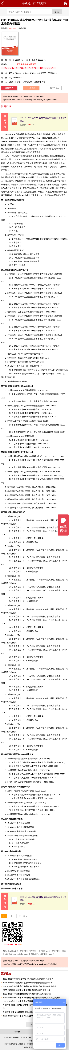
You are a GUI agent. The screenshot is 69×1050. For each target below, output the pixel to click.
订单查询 (31, 88)
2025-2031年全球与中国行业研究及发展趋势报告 (31, 997)
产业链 (28, 181)
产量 (32, 413)
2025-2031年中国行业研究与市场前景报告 (27, 994)
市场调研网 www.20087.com (32, 1047)
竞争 (46, 188)
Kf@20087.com (15, 77)
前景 (44, 184)
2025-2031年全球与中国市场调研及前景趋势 (27, 990)
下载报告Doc (53, 88)
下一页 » (23, 916)
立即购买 (9, 88)
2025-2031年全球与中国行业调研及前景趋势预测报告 (32, 1001)
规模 (65, 141)
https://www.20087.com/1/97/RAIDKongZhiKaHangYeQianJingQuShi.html (30, 100)
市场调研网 (40, 3)
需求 (24, 138)
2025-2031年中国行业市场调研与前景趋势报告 (28, 979)
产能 (25, 425)
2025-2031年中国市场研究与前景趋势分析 (28, 983)
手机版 (26, 3)
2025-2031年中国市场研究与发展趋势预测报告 (29, 986)
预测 (41, 810)
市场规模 (38, 239)
